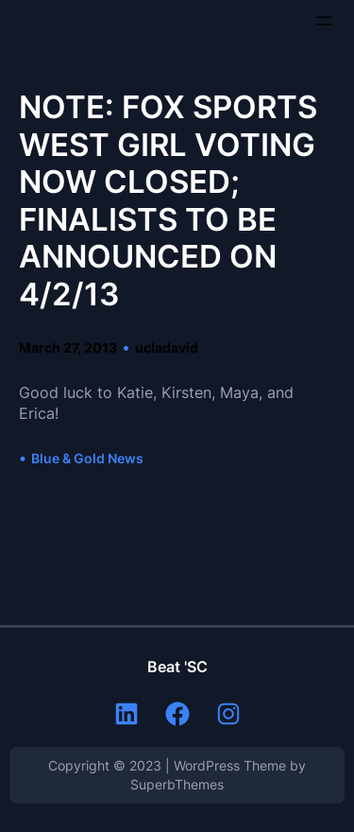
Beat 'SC (177, 666)
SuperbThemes (177, 784)
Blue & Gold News (87, 458)
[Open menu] (323, 20)
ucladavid (166, 347)
